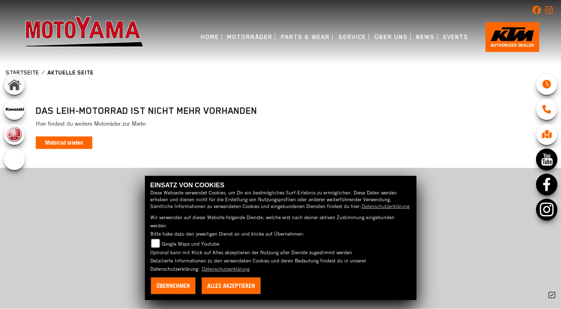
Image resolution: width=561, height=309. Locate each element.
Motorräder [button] (249, 37)
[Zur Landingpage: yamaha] (14, 134)
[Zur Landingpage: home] (14, 84)
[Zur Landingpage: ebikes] (14, 159)
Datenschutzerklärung (386, 206)
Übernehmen (173, 285)
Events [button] (456, 37)
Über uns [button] (391, 37)
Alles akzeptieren (231, 285)
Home (210, 37)
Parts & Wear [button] (305, 37)
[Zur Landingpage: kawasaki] (14, 109)
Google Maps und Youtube (190, 244)
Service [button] (352, 37)
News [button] (425, 37)
